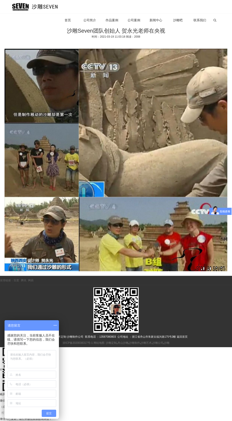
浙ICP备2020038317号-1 (78, 342)
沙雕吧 (178, 20)
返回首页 (182, 336)
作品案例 (112, 20)
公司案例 (134, 20)
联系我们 (199, 20)
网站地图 (99, 342)
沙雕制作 (134, 342)
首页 (68, 20)
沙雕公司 (157, 342)
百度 (16, 280)
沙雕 (166, 342)
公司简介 (89, 20)
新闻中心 (156, 20)
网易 (31, 280)
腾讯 (23, 280)
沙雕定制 (111, 342)
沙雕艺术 (146, 342)
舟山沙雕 (123, 342)
